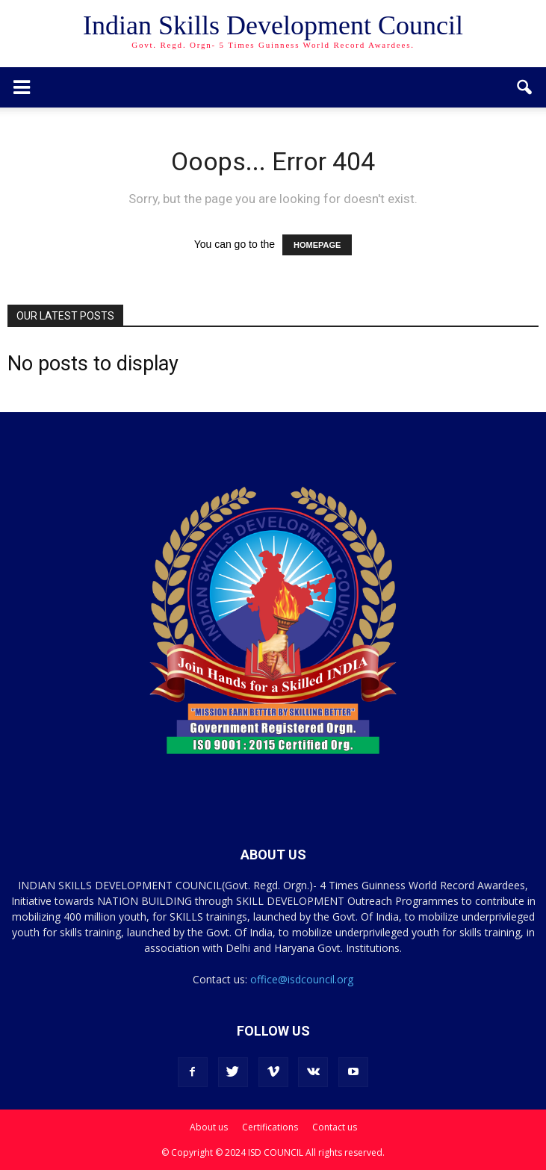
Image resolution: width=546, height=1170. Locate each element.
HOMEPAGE (317, 244)
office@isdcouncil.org (301, 979)
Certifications (270, 1127)
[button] (525, 87)
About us (209, 1127)
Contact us (334, 1127)
